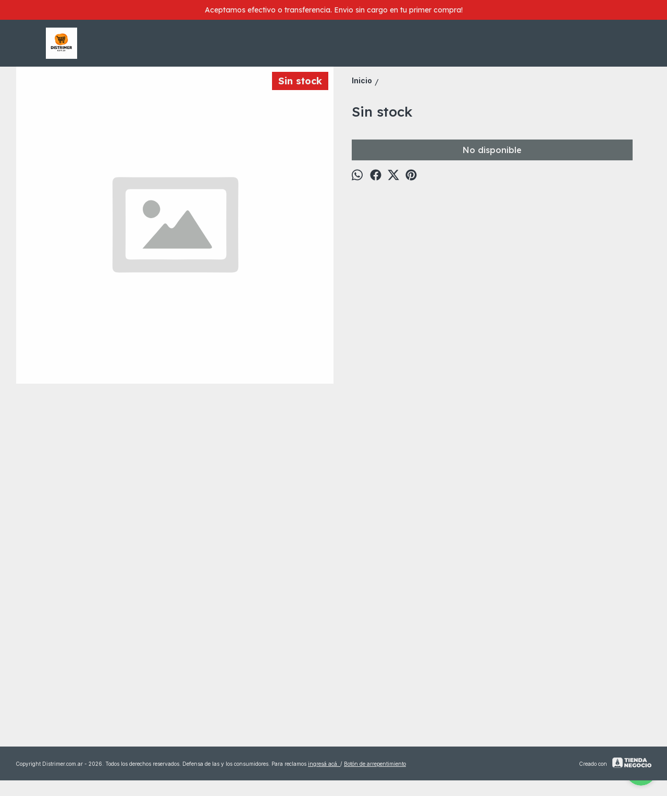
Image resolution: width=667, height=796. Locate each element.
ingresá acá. (324, 764)
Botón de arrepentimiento (375, 764)
